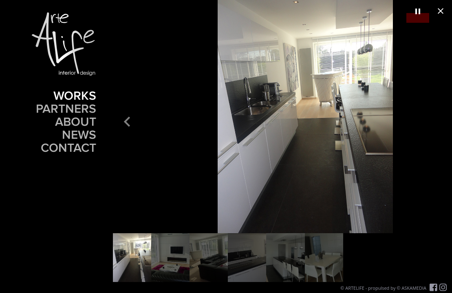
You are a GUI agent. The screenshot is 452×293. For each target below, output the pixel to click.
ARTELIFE (354, 288)
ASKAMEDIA (413, 288)
